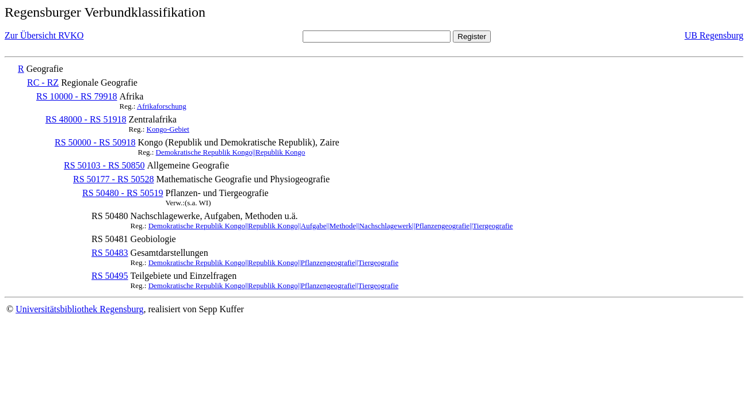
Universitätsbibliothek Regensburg (79, 309)
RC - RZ (43, 82)
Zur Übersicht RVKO (44, 35)
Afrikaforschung (161, 106)
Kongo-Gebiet (168, 129)
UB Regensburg (714, 35)
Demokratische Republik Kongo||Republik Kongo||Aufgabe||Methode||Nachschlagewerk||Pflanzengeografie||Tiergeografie (330, 225)
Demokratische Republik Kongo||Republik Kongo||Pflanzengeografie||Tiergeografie (273, 262)
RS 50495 (109, 276)
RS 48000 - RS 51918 (85, 119)
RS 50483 (109, 253)
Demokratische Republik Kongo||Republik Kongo (231, 152)
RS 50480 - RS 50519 (122, 193)
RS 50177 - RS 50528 (113, 179)
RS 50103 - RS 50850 (104, 165)
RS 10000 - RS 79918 (76, 96)
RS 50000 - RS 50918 (95, 142)
